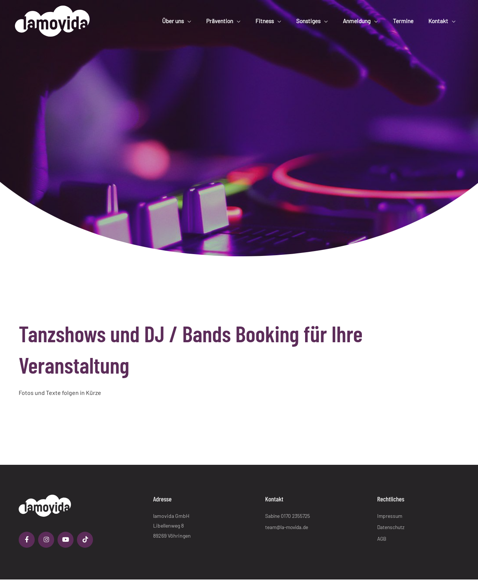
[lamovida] (52, 18)
